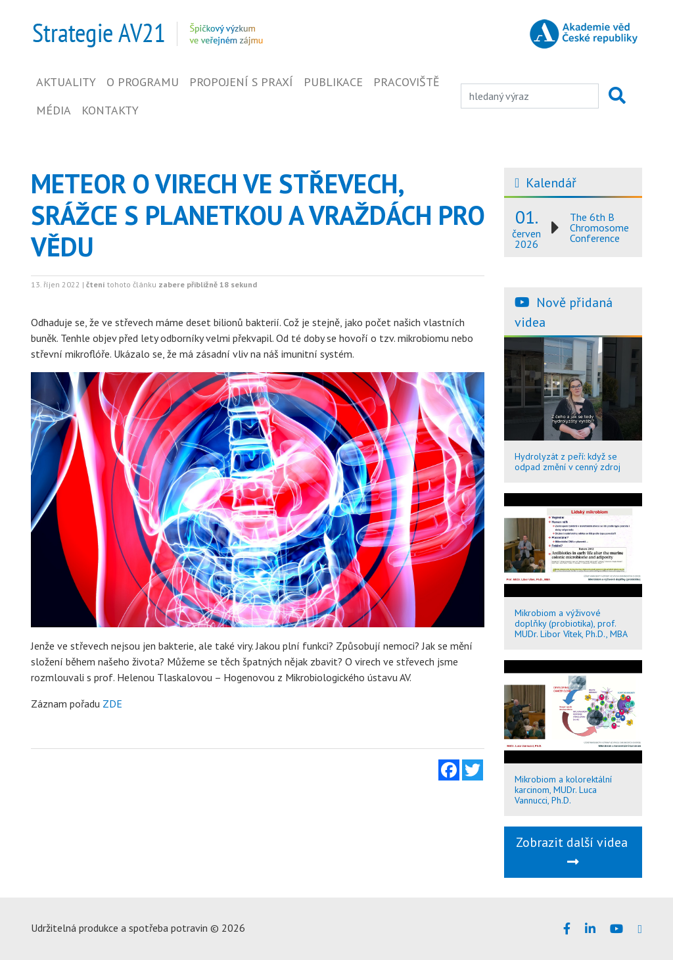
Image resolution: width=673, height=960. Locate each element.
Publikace (333, 81)
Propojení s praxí (241, 81)
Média (53, 110)
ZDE (112, 703)
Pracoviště (406, 81)
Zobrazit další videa (573, 851)
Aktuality (66, 81)
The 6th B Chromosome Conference (599, 227)
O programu (142, 81)
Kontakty (110, 110)
